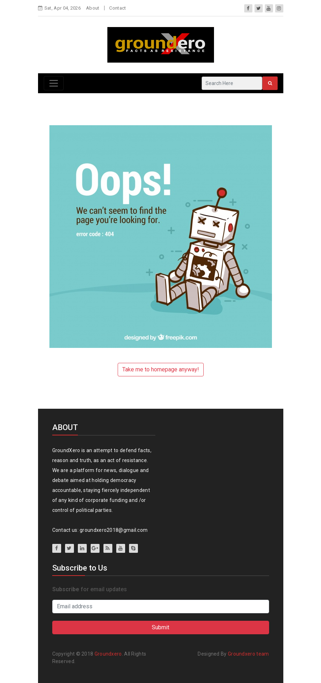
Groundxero (108, 654)
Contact (117, 8)
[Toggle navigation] (54, 83)
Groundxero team (248, 654)
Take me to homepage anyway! (160, 369)
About (93, 8)
